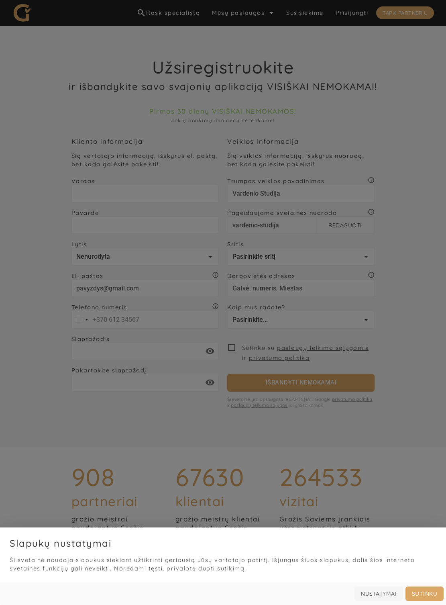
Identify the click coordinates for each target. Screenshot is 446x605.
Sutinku (425, 593)
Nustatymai (379, 593)
